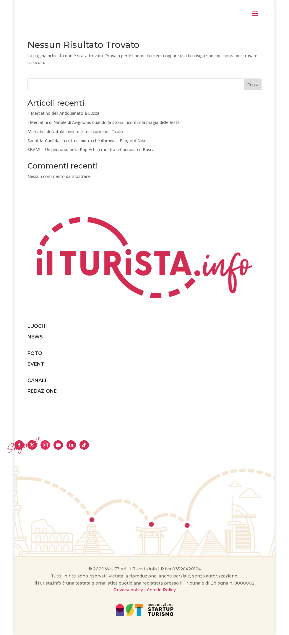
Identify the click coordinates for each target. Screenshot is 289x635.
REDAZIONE (42, 391)
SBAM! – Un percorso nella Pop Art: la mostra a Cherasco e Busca (91, 149)
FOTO (34, 353)
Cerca (252, 84)
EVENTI (36, 364)
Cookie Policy (161, 590)
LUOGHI (37, 326)
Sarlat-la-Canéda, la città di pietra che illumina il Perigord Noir (86, 140)
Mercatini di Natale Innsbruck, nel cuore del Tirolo (75, 131)
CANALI (36, 380)
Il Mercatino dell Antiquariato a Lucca (63, 113)
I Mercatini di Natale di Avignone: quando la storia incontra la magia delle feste (103, 122)
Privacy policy (128, 590)
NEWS (35, 337)
